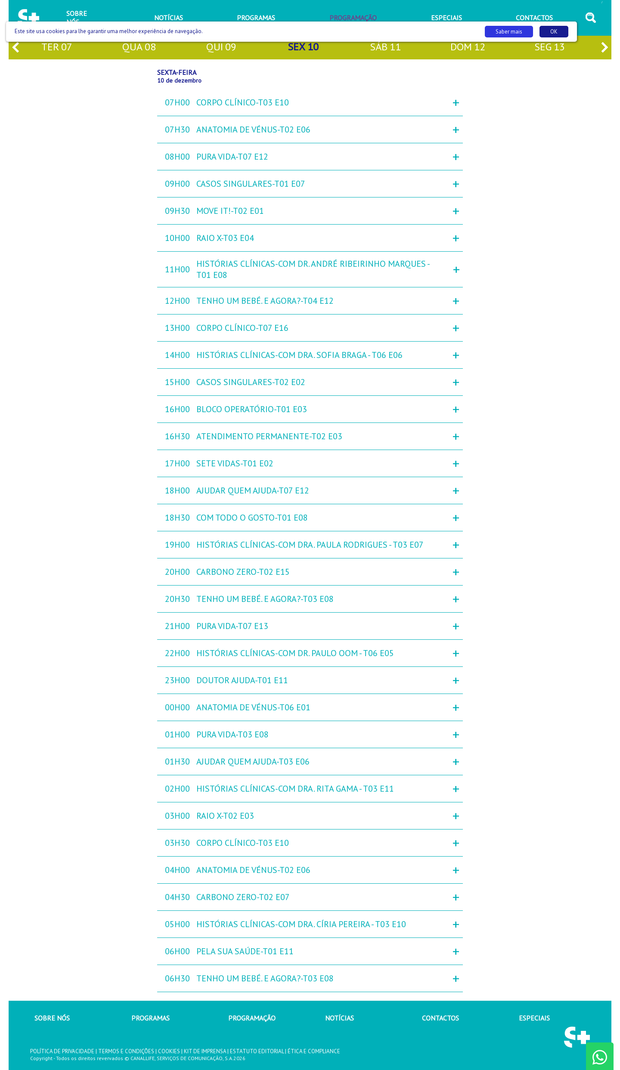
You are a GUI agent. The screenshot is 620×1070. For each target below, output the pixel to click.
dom (467, 47)
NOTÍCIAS (339, 1018)
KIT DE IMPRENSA (205, 1051)
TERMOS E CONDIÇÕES (126, 1051)
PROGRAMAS (150, 1018)
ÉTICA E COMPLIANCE (314, 1051)
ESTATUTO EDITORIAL (257, 1051)
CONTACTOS (440, 1018)
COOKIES (169, 1051)
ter (56, 47)
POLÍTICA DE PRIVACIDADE (62, 1051)
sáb (385, 47)
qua (139, 47)
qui (221, 47)
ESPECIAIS (534, 1018)
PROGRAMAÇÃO (252, 1018)
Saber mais (509, 31)
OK (554, 31)
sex (303, 47)
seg (549, 47)
